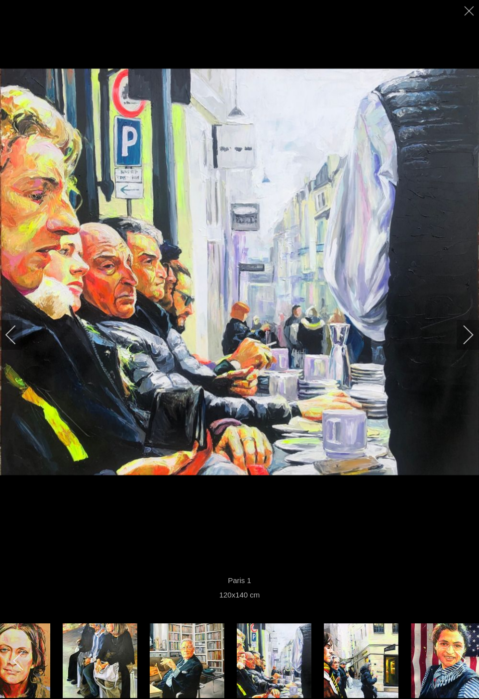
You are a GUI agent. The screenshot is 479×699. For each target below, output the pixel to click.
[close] (470, 11)
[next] (461, 334)
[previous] (17, 334)
